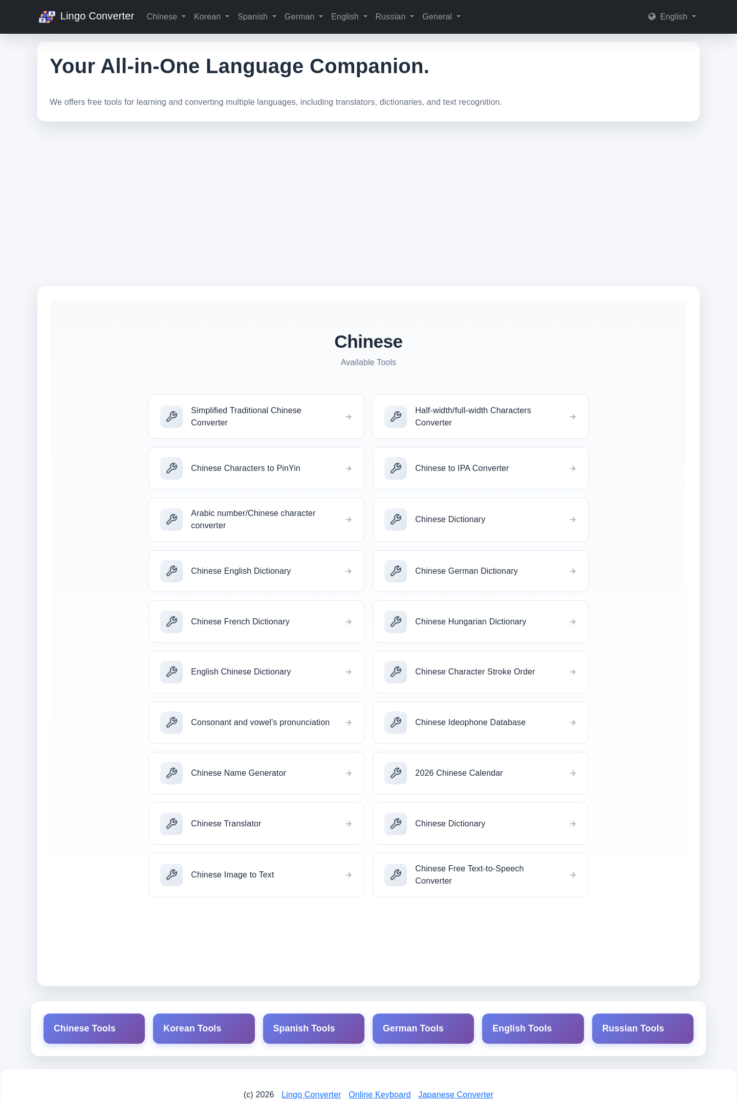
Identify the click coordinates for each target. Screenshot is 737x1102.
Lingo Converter (85, 17)
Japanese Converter (455, 1094)
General (438, 16)
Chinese (162, 16)
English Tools (522, 1028)
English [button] (669, 16)
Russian (392, 16)
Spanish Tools (304, 1028)
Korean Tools (192, 1028)
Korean (208, 16)
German (301, 16)
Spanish (253, 16)
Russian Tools (633, 1028)
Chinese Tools (85, 1028)
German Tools (413, 1028)
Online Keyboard (380, 1094)
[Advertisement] (368, 203)
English (346, 16)
